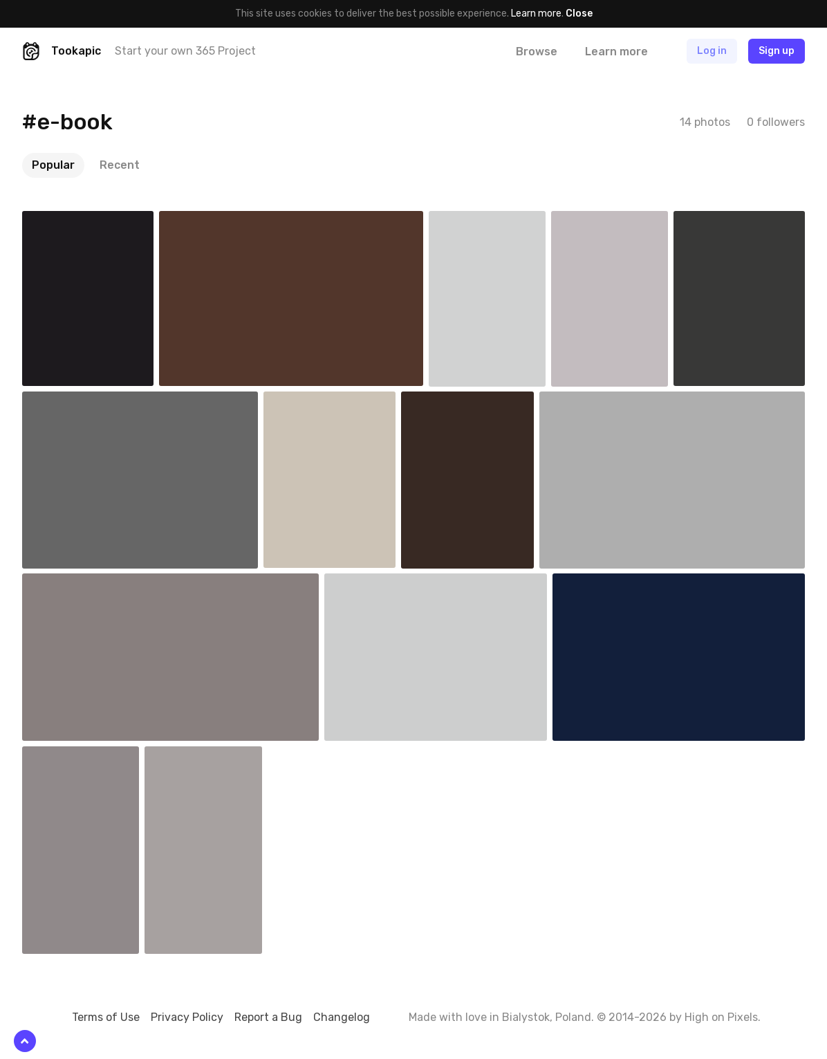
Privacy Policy (187, 1017)
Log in (712, 51)
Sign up (777, 51)
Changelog (341, 1017)
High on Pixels (721, 1017)
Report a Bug (268, 1017)
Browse (536, 51)
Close (579, 13)
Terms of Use (106, 1017)
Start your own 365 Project (185, 50)
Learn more (536, 13)
